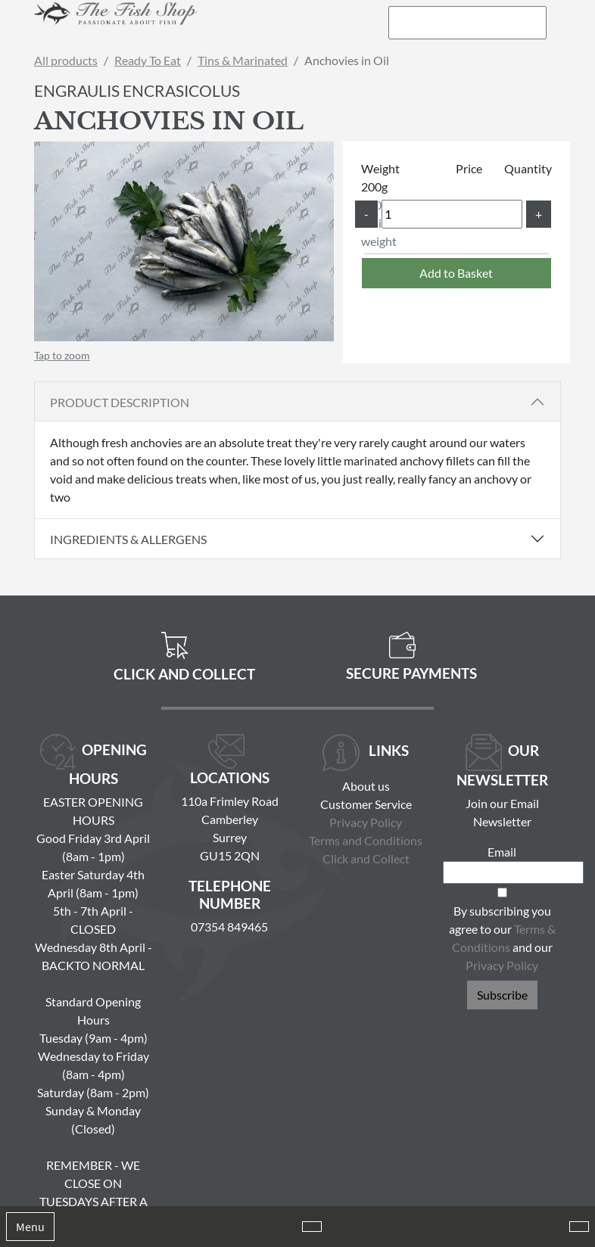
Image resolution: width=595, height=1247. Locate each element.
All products (66, 60)
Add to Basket (456, 273)
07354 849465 (229, 926)
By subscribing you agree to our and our (502, 937)
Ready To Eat (147, 60)
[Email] (513, 872)
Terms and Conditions (365, 840)
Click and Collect (366, 858)
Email (502, 851)
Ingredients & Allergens (134, 539)
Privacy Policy (365, 822)
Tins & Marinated (243, 60)
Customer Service (366, 804)
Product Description (119, 402)
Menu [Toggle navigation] (30, 1226)
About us (366, 786)
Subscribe (502, 994)
